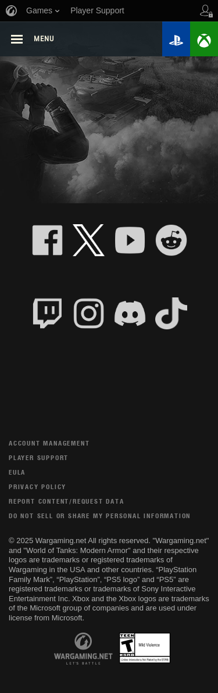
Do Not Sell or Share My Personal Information (100, 515)
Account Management (49, 443)
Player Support (39, 457)
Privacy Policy (37, 486)
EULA (17, 472)
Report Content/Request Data (66, 501)
